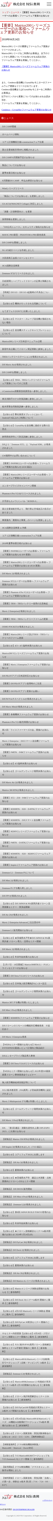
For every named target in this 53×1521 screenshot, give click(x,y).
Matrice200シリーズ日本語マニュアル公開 (22, 341)
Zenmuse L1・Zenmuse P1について (18, 872)
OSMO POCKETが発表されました (18, 626)
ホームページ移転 (10, 134)
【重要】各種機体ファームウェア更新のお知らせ (25, 714)
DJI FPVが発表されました (14, 896)
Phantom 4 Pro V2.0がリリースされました (21, 493)
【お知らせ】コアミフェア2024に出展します (23, 1257)
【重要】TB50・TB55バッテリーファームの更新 (25, 619)
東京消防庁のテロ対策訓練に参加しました (22, 399)
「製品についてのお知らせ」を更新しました (23, 196)
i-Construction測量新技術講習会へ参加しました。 (25, 391)
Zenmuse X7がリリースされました (18, 273)
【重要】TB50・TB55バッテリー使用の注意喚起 (25, 603)
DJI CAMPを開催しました (14, 242)
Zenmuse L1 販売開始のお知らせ (17, 930)
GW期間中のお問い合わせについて (18, 455)
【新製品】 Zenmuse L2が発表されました (21, 1204)
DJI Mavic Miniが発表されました (17, 706)
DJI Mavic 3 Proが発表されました (17, 1120)
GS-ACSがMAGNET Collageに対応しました (22, 204)
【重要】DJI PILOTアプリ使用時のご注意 (22, 683)
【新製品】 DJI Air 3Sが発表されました (20, 1273)
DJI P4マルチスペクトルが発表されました (22, 699)
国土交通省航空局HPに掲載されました (20, 149)
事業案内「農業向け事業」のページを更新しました (26, 520)
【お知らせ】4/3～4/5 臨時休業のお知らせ (22, 645)
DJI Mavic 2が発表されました (16, 573)
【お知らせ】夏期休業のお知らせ (18, 1170)
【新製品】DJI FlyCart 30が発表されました (22, 1242)
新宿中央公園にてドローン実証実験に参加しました (26, 349)
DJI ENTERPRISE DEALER (23, 1509)
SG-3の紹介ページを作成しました (18, 250)
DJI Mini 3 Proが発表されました (17, 1010)
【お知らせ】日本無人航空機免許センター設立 (24, 983)
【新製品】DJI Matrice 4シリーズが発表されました (26, 1281)
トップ (5, 12)
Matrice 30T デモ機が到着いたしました (20, 1002)
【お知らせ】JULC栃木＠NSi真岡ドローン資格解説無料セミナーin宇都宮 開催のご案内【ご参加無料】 (26, 1348)
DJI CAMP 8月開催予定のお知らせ (18, 157)
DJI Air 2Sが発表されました (15, 914)
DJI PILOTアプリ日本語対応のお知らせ (20, 676)
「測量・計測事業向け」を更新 (17, 211)
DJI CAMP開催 (9, 126)
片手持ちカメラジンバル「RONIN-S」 (20, 501)
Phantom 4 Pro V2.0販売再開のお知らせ (20, 722)
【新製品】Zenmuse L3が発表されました (21, 1374)
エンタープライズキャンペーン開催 (19, 485)
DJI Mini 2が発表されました (15, 880)
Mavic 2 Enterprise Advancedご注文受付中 (21, 922)
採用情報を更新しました (13, 219)
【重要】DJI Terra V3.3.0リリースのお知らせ (23, 976)
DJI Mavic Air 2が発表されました (17, 782)
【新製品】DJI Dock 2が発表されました (21, 1250)
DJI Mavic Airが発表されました (17, 364)
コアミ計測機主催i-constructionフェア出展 (22, 535)
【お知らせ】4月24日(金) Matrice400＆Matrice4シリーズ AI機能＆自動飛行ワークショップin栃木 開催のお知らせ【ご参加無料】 (26, 1422)
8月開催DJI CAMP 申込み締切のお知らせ (22, 180)
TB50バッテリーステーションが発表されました (24, 356)
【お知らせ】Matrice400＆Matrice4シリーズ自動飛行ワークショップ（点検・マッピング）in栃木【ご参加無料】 (26, 1362)
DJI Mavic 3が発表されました (16, 949)
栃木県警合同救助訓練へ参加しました (20, 406)
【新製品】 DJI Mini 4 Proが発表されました (22, 1196)
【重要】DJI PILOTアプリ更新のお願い (20, 691)
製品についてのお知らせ (13, 165)
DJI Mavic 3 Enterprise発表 (14, 1037)
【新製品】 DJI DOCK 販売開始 (17, 1189)
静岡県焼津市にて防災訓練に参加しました (22, 436)
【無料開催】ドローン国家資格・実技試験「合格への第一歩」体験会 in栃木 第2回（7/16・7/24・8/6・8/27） (26, 1481)
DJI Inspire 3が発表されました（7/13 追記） (22, 1147)
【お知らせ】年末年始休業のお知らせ (20, 957)
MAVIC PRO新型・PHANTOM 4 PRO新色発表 (24, 235)
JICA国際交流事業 (10, 265)
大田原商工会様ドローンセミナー (18, 258)
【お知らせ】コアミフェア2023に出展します (23, 1154)
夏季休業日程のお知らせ (13, 173)
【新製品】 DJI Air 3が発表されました (20, 1162)
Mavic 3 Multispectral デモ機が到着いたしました (24, 1101)
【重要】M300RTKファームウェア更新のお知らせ (26, 1018)
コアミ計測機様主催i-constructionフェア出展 (23, 142)
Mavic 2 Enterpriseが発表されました (18, 611)
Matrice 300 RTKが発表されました (18, 790)
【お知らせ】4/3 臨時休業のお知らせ (19, 763)
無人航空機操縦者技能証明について (19, 1082)
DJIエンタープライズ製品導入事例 (18, 1056)
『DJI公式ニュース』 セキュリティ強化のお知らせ (26, 227)
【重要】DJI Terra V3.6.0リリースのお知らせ (23, 1063)
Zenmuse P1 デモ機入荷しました (17, 888)
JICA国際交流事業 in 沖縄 (14, 528)
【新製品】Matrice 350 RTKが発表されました (23, 1139)
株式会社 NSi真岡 (21, 4)
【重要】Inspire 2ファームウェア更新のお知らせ (25, 865)
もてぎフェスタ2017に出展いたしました (21, 311)
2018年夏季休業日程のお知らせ (17, 543)
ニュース (15, 12)
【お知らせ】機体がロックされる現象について (24, 303)
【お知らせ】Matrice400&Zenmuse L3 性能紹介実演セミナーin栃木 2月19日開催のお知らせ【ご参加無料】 (26, 1385)
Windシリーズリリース (13, 188)
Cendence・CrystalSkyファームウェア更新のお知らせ (26, 109)
